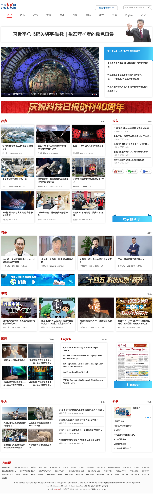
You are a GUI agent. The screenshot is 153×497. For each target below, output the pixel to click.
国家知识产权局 (7, 474)
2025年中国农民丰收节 (122, 448)
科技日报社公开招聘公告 (77, 483)
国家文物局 (145, 471)
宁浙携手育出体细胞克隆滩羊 (40, 446)
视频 (75, 15)
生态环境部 (101, 467)
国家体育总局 (59, 471)
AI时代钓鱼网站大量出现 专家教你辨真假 (18, 214)
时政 (9, 15)
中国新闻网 (135, 474)
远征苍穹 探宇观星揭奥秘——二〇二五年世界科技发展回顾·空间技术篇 (40, 361)
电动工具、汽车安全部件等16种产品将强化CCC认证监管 (132, 136)
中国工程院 (134, 471)
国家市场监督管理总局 (27, 471)
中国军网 (125, 474)
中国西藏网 (100, 474)
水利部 (136, 467)
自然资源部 (90, 467)
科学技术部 (43, 467)
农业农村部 (145, 467)
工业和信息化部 (55, 467)
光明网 (117, 474)
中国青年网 (69, 474)
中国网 (33, 474)
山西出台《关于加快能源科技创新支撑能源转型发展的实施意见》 (15, 446)
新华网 (25, 474)
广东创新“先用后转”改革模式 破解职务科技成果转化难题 (81, 410)
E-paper (133, 384)
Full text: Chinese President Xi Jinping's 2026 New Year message (82, 357)
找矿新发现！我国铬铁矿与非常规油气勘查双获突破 (53, 180)
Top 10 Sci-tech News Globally (76, 372)
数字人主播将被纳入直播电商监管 (129, 160)
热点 (22, 15)
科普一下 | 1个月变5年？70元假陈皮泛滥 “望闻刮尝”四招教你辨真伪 (134, 322)
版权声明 (137, 483)
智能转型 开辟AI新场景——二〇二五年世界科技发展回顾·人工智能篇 (15, 383)
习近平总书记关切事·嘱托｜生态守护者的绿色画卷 (63, 34)
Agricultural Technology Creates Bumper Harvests (80, 348)
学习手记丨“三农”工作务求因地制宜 (123, 51)
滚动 (143, 15)
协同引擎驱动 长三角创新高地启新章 (18, 147)
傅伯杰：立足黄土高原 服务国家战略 (57, 260)
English (129, 15)
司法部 (81, 467)
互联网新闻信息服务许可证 (96, 483)
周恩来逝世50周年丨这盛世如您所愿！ (96, 322)
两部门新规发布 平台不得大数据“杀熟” (131, 152)
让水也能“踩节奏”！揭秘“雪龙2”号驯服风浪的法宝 (19, 322)
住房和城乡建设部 (114, 467)
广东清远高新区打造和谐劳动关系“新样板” (78, 420)
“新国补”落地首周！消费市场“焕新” (88, 214)
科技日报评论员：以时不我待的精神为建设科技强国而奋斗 (127, 89)
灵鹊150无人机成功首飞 (15, 94)
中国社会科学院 (121, 471)
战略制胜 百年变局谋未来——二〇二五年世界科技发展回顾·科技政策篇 (40, 383)
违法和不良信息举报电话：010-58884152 (75, 489)
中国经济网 (79, 474)
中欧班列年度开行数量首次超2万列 (88, 180)
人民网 (18, 474)
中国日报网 (51, 474)
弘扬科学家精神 (120, 444)
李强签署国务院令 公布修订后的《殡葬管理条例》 (127, 65)
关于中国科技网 (48, 483)
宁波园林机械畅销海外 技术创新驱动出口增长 (80, 440)
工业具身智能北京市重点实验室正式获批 (40, 424)
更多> (103, 121)
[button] (92, 94)
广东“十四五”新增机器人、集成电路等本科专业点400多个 (81, 430)
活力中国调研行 (120, 439)
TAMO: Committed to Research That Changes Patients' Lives (83, 381)
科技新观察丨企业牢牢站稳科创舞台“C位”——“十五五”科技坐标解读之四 (124, 77)
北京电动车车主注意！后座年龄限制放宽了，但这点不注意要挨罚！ (57, 322)
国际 (88, 15)
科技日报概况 (30, 483)
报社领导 (39, 483)
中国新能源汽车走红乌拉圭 (15, 179)
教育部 (33, 467)
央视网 (60, 474)
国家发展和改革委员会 (20, 467)
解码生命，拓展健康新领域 (14, 360)
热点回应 (117, 430)
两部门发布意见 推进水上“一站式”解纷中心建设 (132, 144)
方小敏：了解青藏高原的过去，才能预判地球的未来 (19, 260)
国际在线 (41, 474)
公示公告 (65, 483)
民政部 (73, 467)
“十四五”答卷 (119, 421)
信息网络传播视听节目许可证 (116, 483)
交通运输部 (127, 467)
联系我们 (58, 483)
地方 (101, 15)
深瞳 (48, 15)
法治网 (4, 478)
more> (104, 339)
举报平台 (130, 483)
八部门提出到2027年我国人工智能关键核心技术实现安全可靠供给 (132, 128)
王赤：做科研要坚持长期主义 (131, 259)
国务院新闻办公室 (94, 471)
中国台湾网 (90, 474)
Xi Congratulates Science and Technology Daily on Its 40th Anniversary (83, 365)
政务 (35, 15)
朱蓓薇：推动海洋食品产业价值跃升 (96, 260)
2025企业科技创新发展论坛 (124, 435)
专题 (114, 15)
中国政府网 (6, 467)
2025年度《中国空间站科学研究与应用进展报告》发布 (53, 147)
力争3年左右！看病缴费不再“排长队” (53, 214)
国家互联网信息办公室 (76, 471)
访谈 (62, 15)
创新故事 (136, 408)
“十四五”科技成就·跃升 (123, 426)
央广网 (109, 474)
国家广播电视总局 (45, 471)
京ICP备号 (54, 489)
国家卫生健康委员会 (9, 471)
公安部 (66, 467)
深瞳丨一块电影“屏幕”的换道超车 (88, 146)
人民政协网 (145, 474)
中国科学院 (107, 471)
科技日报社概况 (19, 483)
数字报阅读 (132, 219)
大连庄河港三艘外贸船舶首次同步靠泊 (15, 424)
